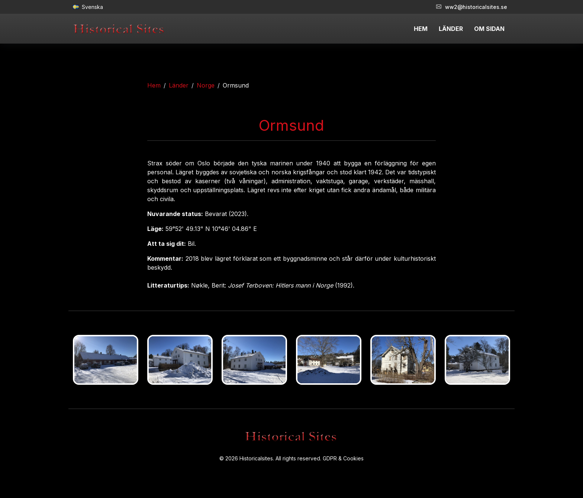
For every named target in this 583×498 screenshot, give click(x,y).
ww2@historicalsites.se (471, 7)
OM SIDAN (489, 28)
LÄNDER (451, 28)
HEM (421, 28)
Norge (206, 85)
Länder (179, 85)
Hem (154, 85)
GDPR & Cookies (343, 458)
